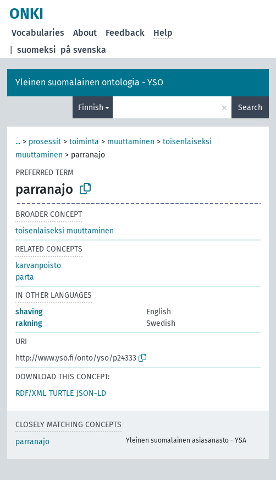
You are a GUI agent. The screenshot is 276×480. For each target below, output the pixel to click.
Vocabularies (38, 33)
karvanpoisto (38, 265)
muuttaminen (130, 141)
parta (24, 277)
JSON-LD (91, 393)
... (17, 141)
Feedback (125, 33)
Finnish (90, 107)
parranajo (32, 441)
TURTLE (61, 393)
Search (250, 107)
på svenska (83, 50)
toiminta (84, 141)
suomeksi (36, 50)
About (85, 33)
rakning (28, 323)
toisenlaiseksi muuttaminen (64, 231)
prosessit (45, 141)
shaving (29, 312)
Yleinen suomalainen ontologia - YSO (89, 82)
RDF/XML (30, 393)
